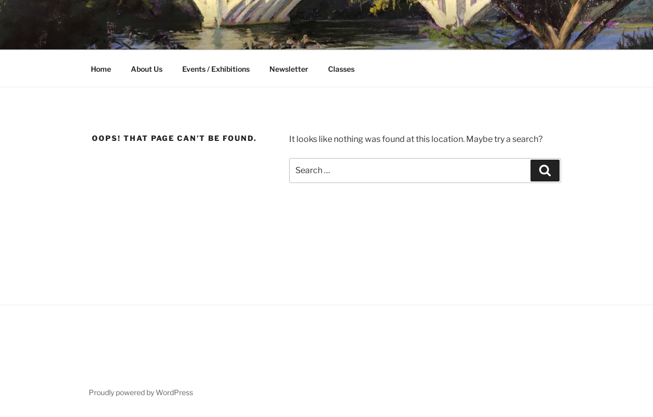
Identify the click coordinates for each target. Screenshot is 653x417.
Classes (341, 68)
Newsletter (288, 68)
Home (101, 68)
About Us (146, 68)
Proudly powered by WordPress (141, 392)
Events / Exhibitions (216, 68)
